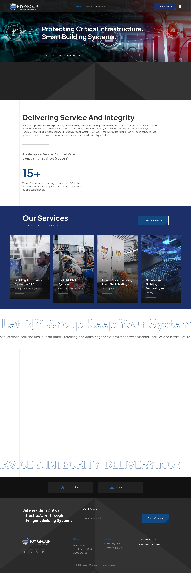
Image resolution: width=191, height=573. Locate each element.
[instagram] (36, 551)
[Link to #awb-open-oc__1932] (180, 6)
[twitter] (30, 551)
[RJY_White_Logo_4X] (24, 3)
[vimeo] (42, 551)
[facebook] (24, 551)
